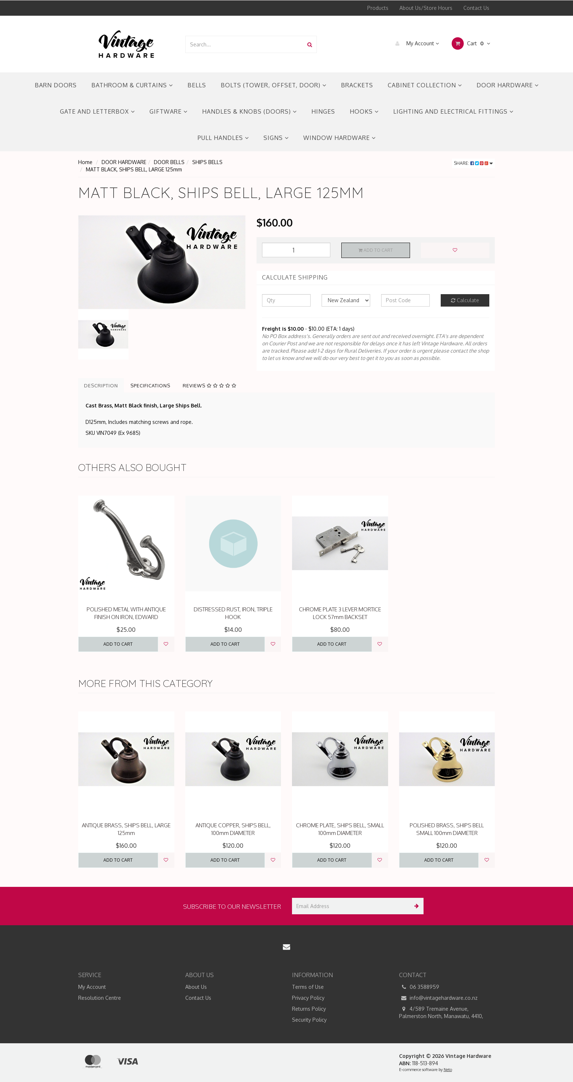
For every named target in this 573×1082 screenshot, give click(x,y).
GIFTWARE (168, 111)
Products (377, 8)
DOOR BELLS (169, 162)
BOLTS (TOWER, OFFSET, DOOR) (273, 85)
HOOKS (364, 111)
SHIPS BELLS (207, 162)
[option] (162, 262)
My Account (415, 43)
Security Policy (309, 1020)
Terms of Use (308, 987)
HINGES (323, 111)
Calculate (465, 300)
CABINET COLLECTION (425, 85)
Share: (473, 163)
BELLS (196, 85)
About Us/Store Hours (425, 8)
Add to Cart (375, 250)
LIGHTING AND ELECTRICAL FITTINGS (453, 111)
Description (101, 385)
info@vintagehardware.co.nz (438, 998)
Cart (471, 43)
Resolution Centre (99, 998)
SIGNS (276, 137)
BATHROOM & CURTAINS (132, 85)
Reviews (209, 385)
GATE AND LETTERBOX (97, 111)
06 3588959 (419, 987)
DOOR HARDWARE (508, 85)
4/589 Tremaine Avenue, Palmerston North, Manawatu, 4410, (441, 1012)
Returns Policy (309, 1009)
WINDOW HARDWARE (339, 137)
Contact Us (476, 8)
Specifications (150, 385)
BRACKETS (357, 85)
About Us (196, 987)
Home (85, 162)
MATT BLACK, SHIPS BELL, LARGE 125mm (134, 169)
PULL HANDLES (223, 137)
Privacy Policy (308, 998)
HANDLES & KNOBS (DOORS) (249, 111)
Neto (448, 1069)
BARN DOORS (56, 85)
